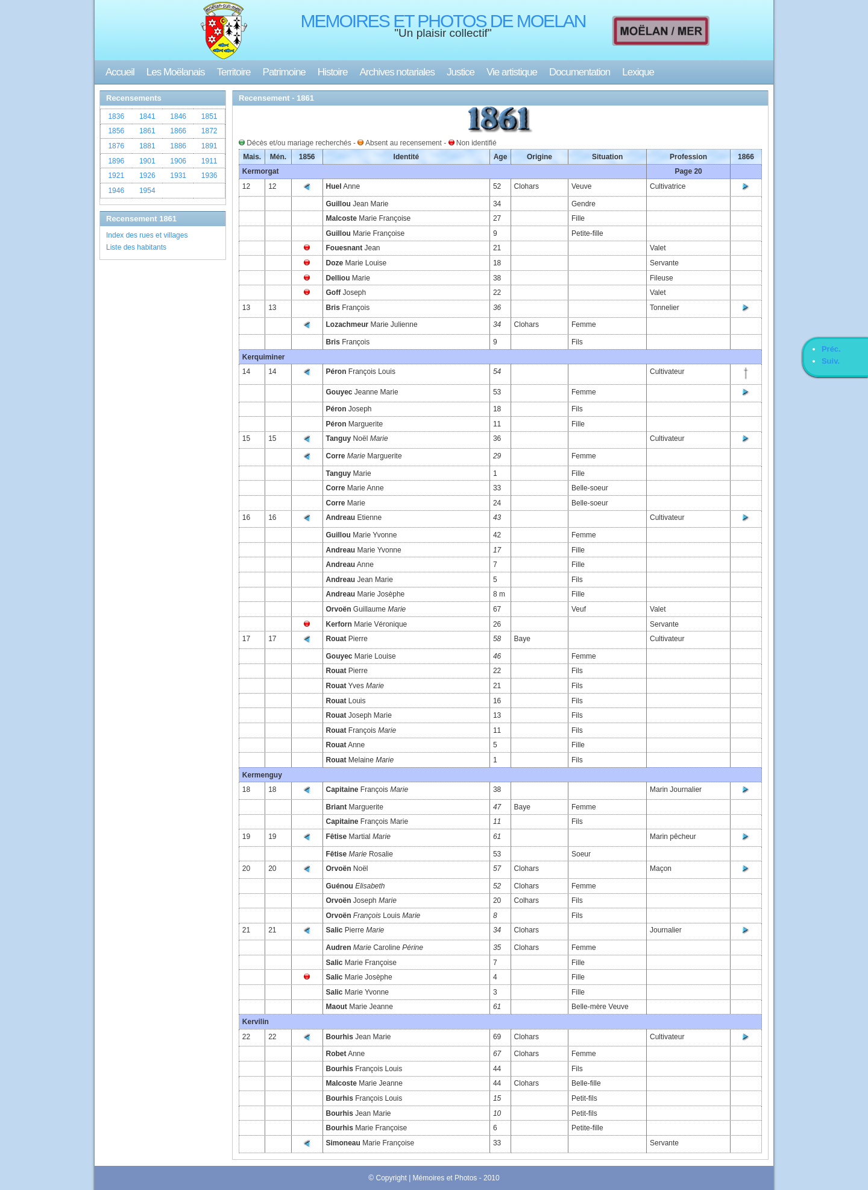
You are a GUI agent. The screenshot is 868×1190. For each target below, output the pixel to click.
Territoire (233, 72)
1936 (209, 175)
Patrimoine (284, 72)
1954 (147, 190)
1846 (178, 116)
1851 (209, 116)
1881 (147, 146)
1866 (178, 131)
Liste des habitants (136, 247)
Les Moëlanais (175, 72)
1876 (116, 146)
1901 (147, 161)
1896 (116, 161)
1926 (147, 175)
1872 (209, 131)
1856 (116, 131)
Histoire (333, 72)
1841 (147, 116)
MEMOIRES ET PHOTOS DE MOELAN (443, 21)
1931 (178, 175)
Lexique (638, 72)
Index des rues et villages (146, 235)
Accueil (119, 72)
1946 (116, 190)
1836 (116, 116)
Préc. (831, 348)
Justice (460, 72)
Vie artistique (511, 72)
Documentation (579, 72)
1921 (116, 175)
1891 (209, 146)
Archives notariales (397, 72)
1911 (209, 161)
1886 (178, 146)
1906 (178, 161)
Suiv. (831, 361)
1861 (147, 131)
